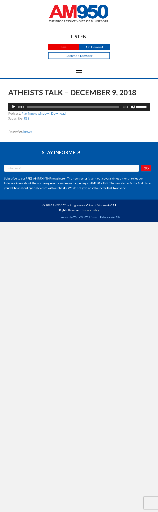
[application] (79, 107)
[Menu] (79, 70)
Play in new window (35, 113)
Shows (26, 132)
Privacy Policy (90, 210)
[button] (63, 47)
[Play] (14, 107)
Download (58, 113)
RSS (26, 118)
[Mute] (133, 107)
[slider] (73, 107)
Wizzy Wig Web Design (85, 216)
